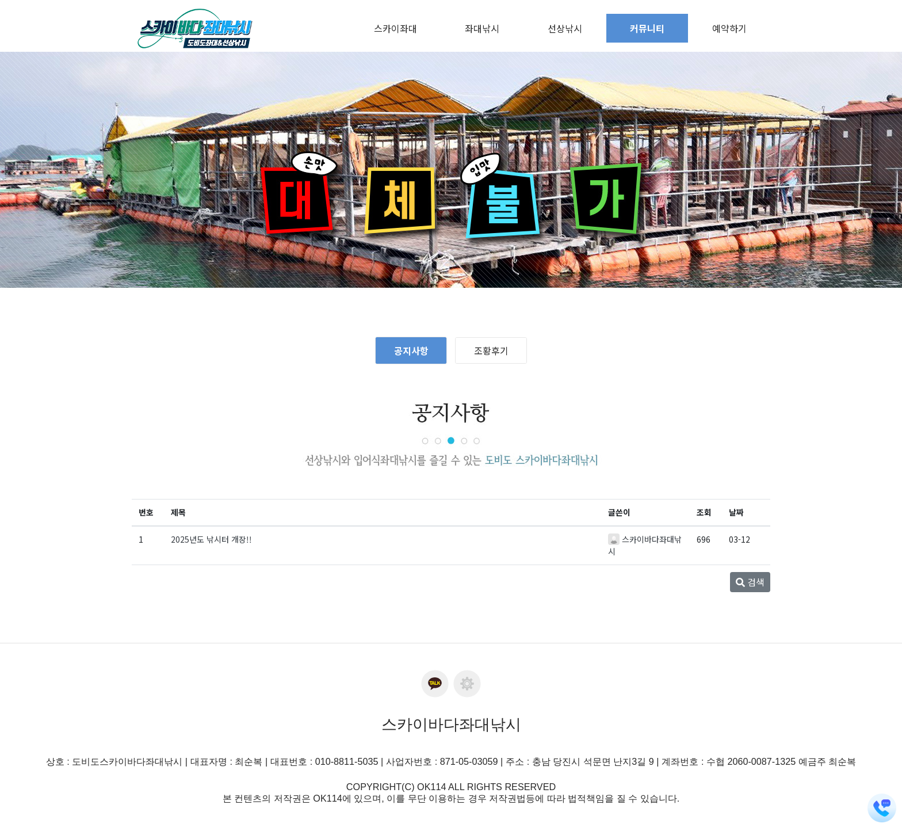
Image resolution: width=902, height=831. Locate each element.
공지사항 (411, 350)
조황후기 (491, 350)
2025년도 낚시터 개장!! (211, 539)
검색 (750, 582)
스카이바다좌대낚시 (451, 724)
